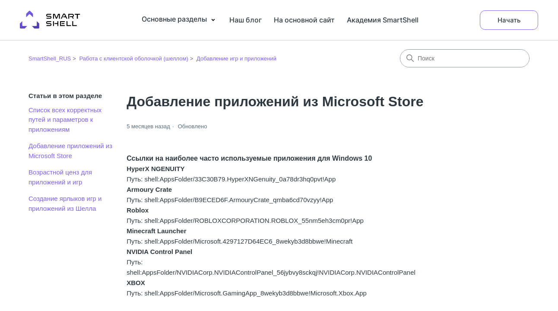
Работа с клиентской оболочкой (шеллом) (133, 58)
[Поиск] (464, 58)
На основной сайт (304, 20)
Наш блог (245, 20)
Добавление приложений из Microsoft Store (70, 150)
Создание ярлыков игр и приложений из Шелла (65, 203)
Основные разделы (179, 19)
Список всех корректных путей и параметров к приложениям (65, 119)
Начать (509, 20)
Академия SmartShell (382, 20)
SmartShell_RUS (50, 58)
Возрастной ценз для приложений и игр (60, 177)
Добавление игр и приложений (236, 58)
